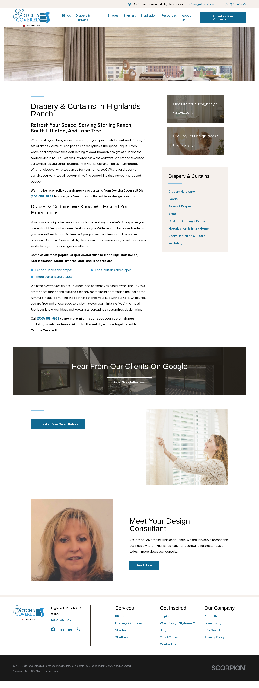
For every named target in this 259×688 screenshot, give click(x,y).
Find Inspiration (184, 145)
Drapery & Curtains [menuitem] (83, 18)
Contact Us (168, 644)
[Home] (31, 18)
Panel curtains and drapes (113, 270)
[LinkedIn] (62, 629)
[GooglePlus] (70, 629)
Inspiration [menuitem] (148, 15)
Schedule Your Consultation (223, 17)
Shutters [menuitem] (129, 15)
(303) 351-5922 (235, 4)
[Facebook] (53, 629)
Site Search (213, 630)
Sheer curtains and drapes (53, 276)
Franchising (213, 623)
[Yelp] (78, 629)
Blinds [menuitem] (66, 15)
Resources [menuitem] (169, 15)
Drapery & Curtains (129, 623)
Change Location (201, 4)
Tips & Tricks (169, 637)
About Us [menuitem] (186, 18)
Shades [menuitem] (113, 15)
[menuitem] (195, 191)
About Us (211, 616)
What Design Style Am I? (177, 623)
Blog (163, 630)
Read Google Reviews (129, 382)
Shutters (121, 637)
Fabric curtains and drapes (54, 270)
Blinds (119, 616)
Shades (120, 630)
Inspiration (167, 616)
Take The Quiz (183, 113)
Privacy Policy (215, 637)
